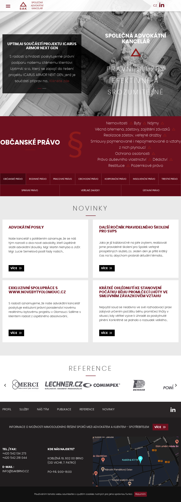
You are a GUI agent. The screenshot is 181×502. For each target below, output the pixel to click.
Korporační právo (115, 179)
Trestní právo (170, 179)
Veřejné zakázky (90, 190)
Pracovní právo (62, 179)
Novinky (108, 409)
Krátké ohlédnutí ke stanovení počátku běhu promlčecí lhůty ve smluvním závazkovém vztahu (133, 292)
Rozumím (140, 494)
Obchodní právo (88, 179)
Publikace (64, 409)
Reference (87, 409)
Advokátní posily (26, 227)
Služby (24, 409)
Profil (6, 409)
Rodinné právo (38, 179)
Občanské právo (13, 179)
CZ (155, 5)
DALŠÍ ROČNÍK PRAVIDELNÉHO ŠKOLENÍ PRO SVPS (134, 229)
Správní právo (29, 190)
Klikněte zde (59, 81)
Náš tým (43, 409)
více (16, 268)
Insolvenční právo (144, 179)
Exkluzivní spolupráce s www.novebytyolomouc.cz (37, 290)
